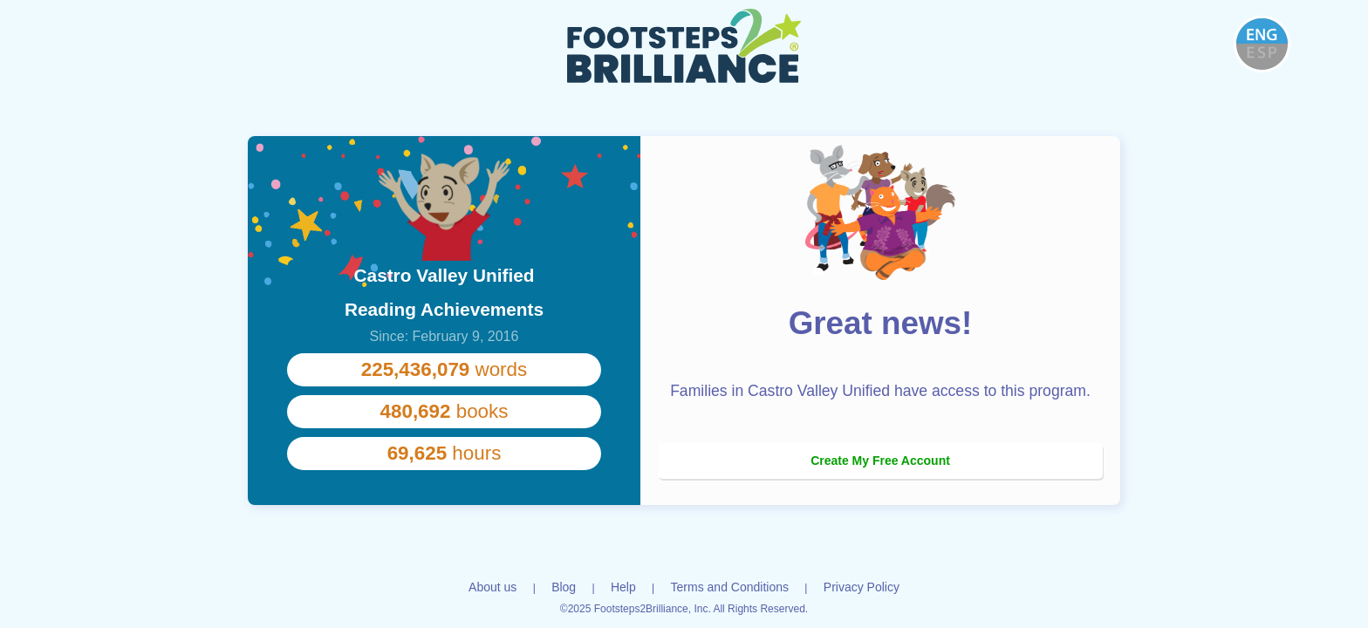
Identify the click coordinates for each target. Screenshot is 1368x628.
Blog (563, 587)
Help (623, 587)
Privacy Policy (861, 587)
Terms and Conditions (730, 587)
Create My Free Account (880, 461)
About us (492, 587)
